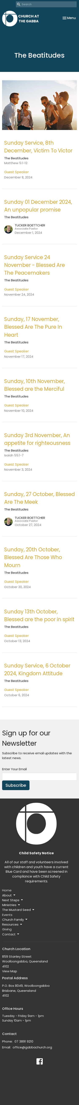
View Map (9, 971)
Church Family (15, 919)
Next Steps (13, 900)
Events (7, 915)
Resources (12, 924)
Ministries (11, 905)
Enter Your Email (14, 769)
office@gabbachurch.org (32, 1047)
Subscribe (15, 785)
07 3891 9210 (24, 1041)
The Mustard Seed (18, 910)
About (9, 895)
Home (7, 890)
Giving (7, 929)
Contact (11, 934)
